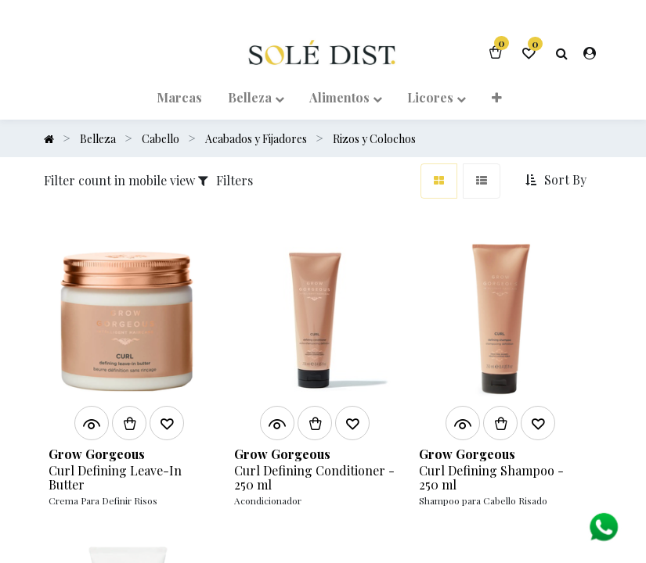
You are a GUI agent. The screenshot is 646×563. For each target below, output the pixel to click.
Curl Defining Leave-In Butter (115, 477)
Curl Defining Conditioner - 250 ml (314, 477)
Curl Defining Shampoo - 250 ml (491, 477)
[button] (557, 180)
